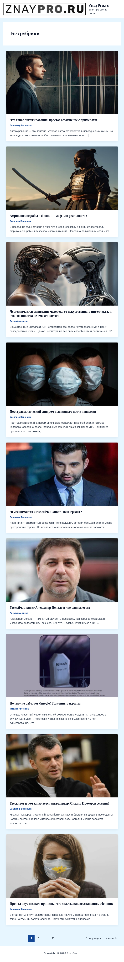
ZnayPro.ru (99, 5)
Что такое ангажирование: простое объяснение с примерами (53, 120)
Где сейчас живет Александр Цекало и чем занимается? (50, 607)
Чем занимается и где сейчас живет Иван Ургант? (46, 511)
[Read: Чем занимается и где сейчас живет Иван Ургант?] (62, 473)
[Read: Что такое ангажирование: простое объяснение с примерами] (62, 82)
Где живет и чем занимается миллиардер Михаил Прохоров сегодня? (59, 803)
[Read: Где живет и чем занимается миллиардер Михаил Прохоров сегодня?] (62, 765)
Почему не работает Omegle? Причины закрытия (45, 703)
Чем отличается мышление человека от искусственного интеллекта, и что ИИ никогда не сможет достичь (61, 313)
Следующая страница (101, 938)
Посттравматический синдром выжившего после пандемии (53, 411)
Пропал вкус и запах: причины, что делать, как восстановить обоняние (61, 903)
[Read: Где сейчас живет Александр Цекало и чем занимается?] (62, 569)
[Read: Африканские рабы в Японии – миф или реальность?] (62, 177)
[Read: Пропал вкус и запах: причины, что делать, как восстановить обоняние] (62, 865)
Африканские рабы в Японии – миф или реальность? (48, 215)
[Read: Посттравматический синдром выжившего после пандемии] (62, 373)
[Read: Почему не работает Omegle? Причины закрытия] (62, 665)
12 (53, 938)
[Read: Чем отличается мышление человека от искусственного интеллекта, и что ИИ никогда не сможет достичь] (62, 273)
